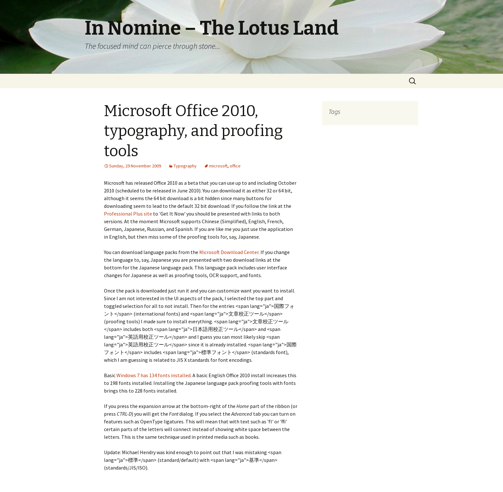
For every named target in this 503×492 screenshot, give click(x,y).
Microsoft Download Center (229, 252)
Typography (185, 166)
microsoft (218, 166)
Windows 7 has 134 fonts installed (153, 375)
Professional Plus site (128, 213)
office (235, 166)
